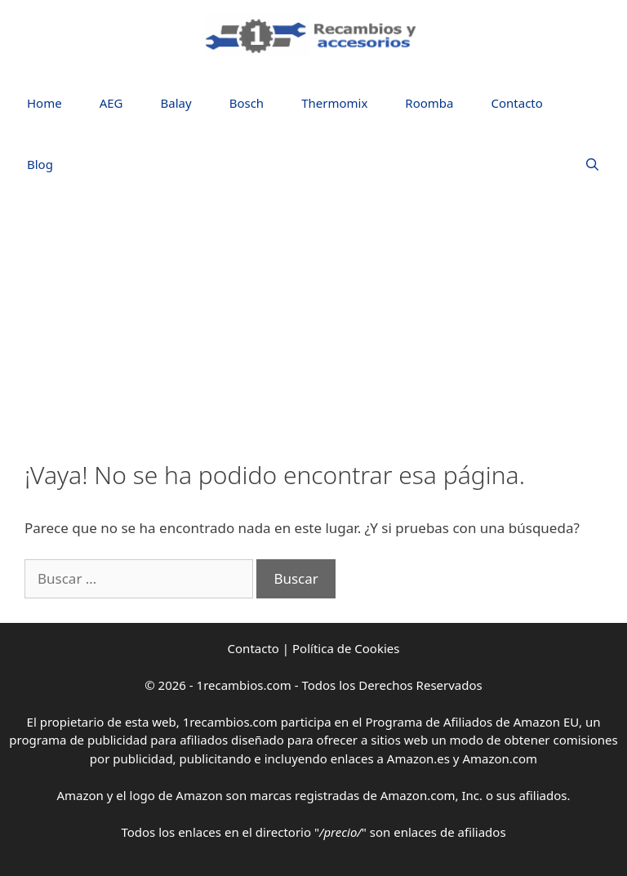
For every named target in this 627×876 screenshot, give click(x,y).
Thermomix (334, 103)
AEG (111, 103)
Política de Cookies (345, 648)
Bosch (246, 103)
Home (44, 103)
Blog (40, 164)
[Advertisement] (313, 321)
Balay (176, 103)
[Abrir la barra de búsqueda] (592, 164)
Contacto (517, 103)
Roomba (429, 103)
